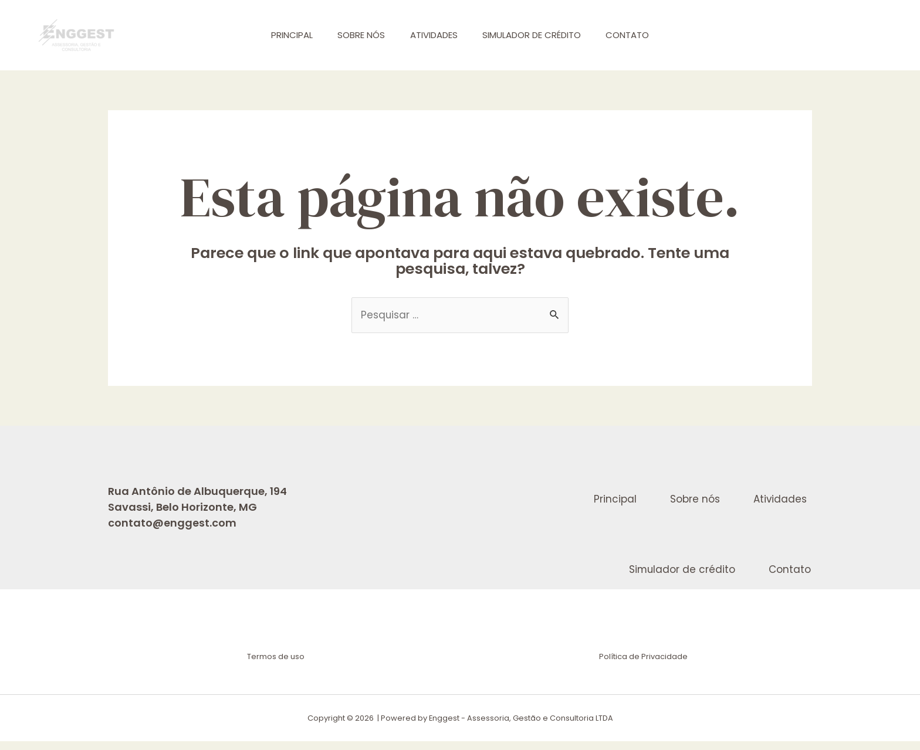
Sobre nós (357, 35)
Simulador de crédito (536, 35)
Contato (636, 35)
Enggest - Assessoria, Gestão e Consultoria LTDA (520, 726)
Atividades (434, 35)
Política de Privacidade (643, 665)
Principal (283, 35)
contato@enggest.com (172, 523)
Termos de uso (276, 665)
